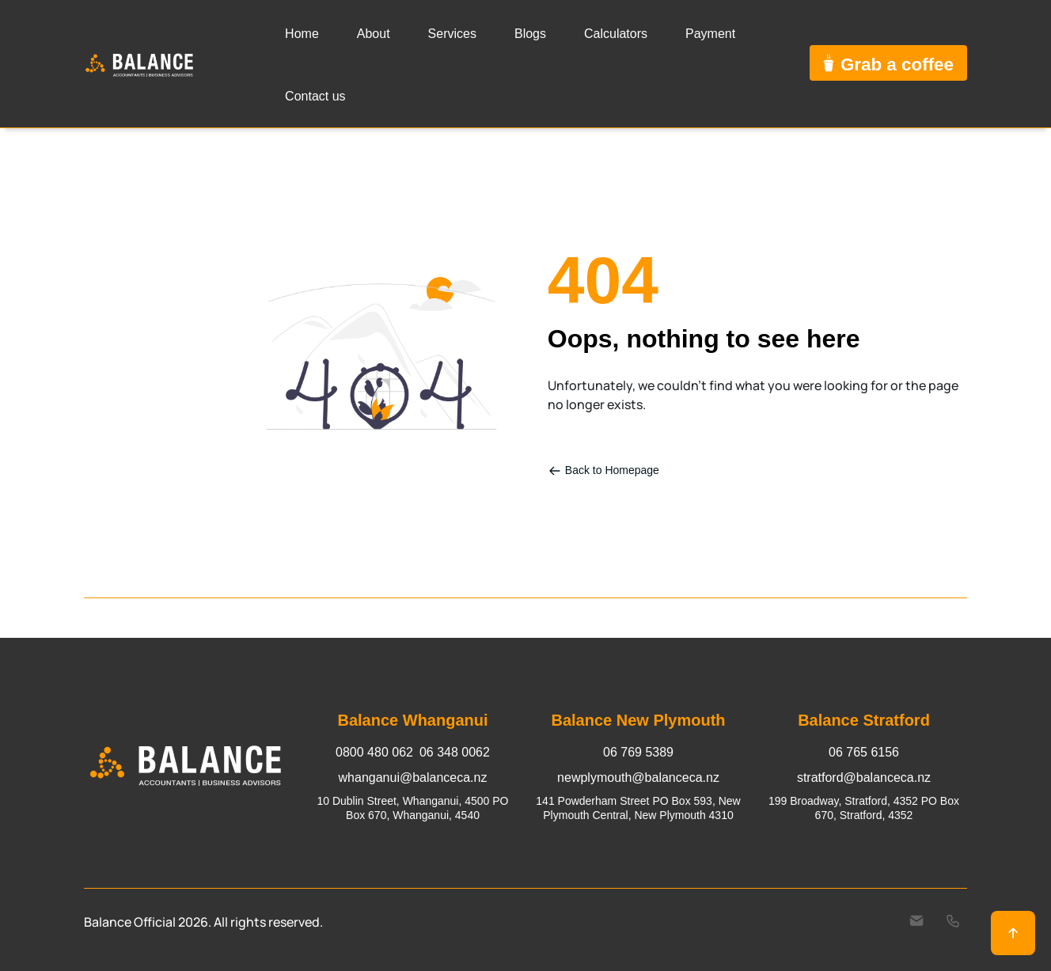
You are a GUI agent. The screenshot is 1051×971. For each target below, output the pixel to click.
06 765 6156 (864, 752)
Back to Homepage (603, 470)
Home (302, 33)
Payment (710, 33)
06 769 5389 (638, 752)
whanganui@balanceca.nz (413, 777)
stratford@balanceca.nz (864, 777)
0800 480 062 (374, 752)
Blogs (530, 33)
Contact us (315, 96)
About (373, 33)
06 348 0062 (454, 752)
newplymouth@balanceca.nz (638, 777)
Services (452, 33)
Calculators (615, 33)
